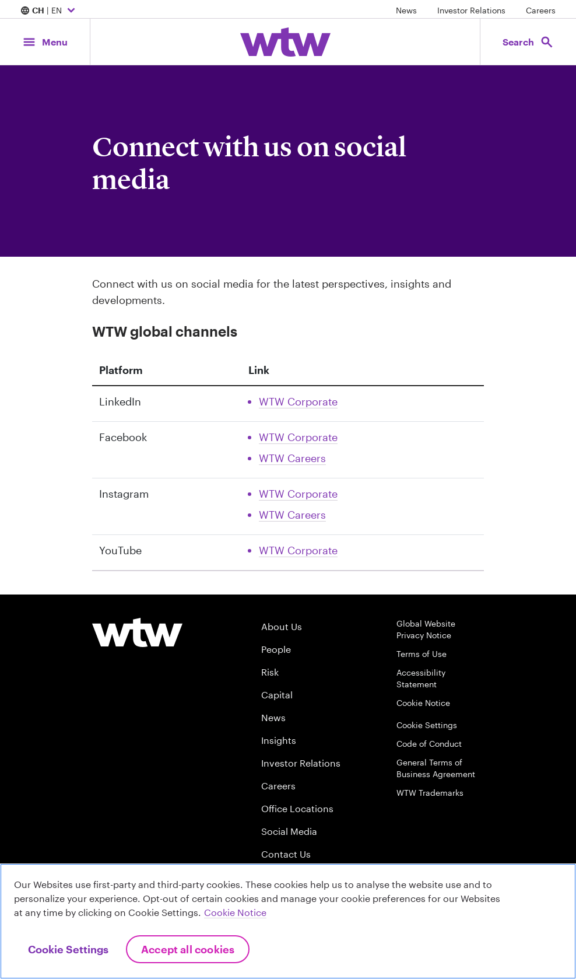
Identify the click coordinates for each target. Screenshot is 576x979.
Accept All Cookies (187, 949)
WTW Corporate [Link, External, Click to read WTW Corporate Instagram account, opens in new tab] (298, 493)
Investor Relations (471, 10)
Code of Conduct (429, 744)
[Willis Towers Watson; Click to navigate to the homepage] (285, 42)
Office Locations (297, 808)
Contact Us (286, 853)
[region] (288, 921)
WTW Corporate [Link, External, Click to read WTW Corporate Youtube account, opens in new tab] (298, 550)
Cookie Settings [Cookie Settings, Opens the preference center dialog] (68, 949)
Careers (541, 10)
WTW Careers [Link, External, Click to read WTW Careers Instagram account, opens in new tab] (292, 514)
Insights (278, 740)
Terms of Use (421, 654)
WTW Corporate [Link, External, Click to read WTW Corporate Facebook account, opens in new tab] (298, 437)
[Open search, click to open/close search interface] (528, 42)
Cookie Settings (426, 725)
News (406, 10)
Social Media (289, 831)
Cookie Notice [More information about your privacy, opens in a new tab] (235, 912)
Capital (277, 694)
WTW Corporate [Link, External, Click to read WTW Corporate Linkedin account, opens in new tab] (298, 401)
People (276, 649)
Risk (270, 671)
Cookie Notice (423, 703)
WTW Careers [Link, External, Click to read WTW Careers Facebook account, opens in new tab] (292, 458)
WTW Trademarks (429, 793)
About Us (281, 626)
